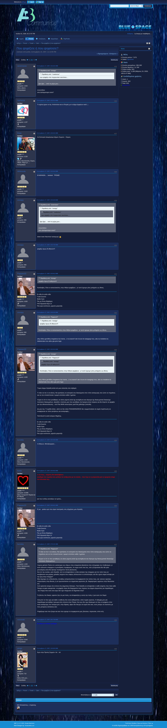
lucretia (20, 440)
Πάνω (17, 685)
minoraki (21, 620)
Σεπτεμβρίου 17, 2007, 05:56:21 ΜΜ (47, 505)
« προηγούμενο (102, 54)
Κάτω (17, 60)
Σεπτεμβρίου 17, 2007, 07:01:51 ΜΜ (47, 544)
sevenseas (22, 66)
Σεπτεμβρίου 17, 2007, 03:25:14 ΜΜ (47, 100)
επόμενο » (113, 54)
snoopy (20, 200)
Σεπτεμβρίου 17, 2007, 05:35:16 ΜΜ (47, 349)
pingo (19, 648)
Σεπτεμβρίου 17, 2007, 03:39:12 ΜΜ (47, 273)
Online (19, 700)
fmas (19, 133)
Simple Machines (29, 723)
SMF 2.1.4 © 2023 (19, 723)
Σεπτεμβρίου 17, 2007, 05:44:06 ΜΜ (47, 440)
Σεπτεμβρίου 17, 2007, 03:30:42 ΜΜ (47, 171)
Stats (123, 49)
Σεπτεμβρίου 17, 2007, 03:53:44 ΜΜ (47, 312)
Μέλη (125, 54)
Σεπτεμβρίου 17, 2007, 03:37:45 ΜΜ (47, 245)
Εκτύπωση (114, 60)
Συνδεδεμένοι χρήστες (132, 76)
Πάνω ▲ (150, 723)
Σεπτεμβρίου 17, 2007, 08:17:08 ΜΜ (47, 619)
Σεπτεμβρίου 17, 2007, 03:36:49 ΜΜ (47, 200)
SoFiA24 (21, 100)
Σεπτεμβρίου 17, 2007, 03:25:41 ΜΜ (47, 133)
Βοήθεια (134, 723)
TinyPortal (128, 723)
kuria (19, 471)
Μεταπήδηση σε (86, 695)
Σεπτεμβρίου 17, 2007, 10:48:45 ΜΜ (47, 648)
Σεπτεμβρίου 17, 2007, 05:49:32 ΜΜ (47, 470)
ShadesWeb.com (29, 725)
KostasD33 (126, 85)
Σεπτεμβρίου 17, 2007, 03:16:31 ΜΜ (47, 66)
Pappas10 (21, 274)
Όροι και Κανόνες (142, 723)
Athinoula (21, 171)
